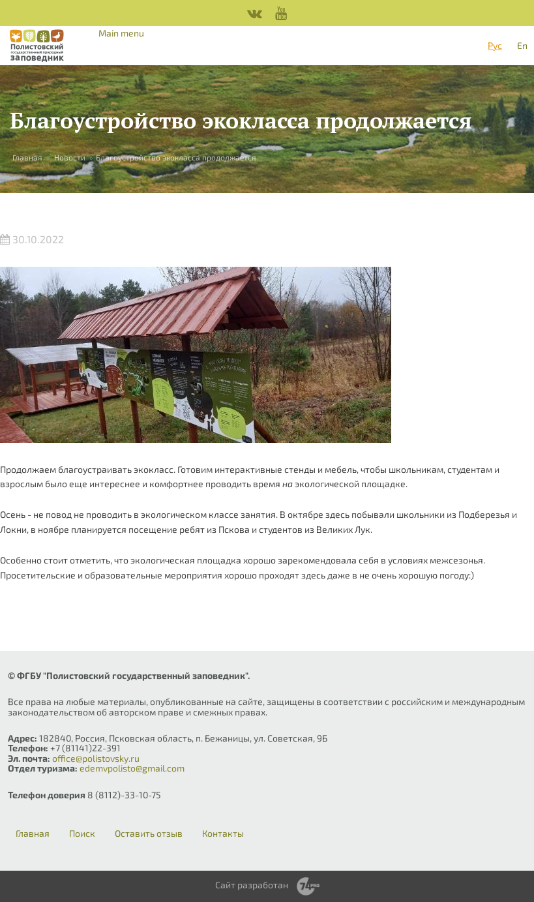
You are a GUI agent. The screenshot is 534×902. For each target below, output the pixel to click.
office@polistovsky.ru (96, 758)
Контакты (223, 833)
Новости (69, 157)
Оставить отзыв (149, 833)
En (522, 45)
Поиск (82, 833)
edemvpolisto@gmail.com (132, 768)
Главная (27, 157)
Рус (495, 45)
